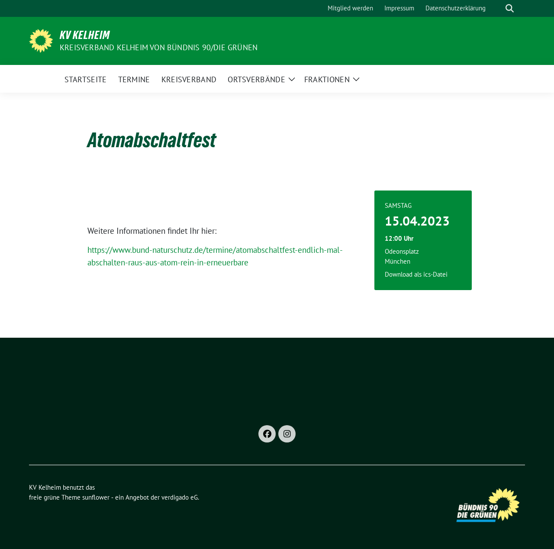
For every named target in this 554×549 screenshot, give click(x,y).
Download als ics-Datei (416, 274)
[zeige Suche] (509, 8)
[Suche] (497, 8)
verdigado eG (179, 497)
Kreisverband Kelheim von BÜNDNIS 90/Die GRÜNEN (159, 47)
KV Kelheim (85, 35)
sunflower (96, 497)
